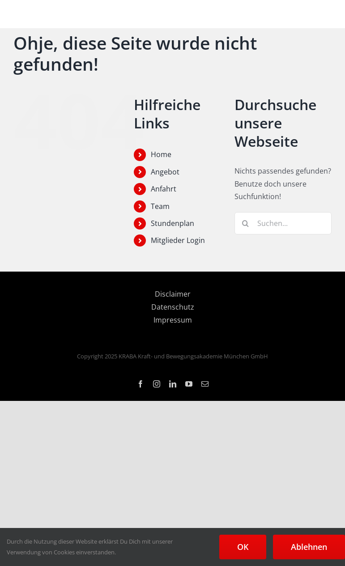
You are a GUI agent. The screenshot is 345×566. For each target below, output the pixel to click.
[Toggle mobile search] (308, 14)
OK (242, 546)
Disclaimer (173, 294)
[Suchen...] (283, 223)
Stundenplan (172, 223)
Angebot (165, 172)
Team (160, 206)
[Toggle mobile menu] (327, 14)
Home (161, 154)
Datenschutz (172, 307)
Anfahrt (163, 189)
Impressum (172, 320)
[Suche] (245, 223)
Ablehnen (309, 546)
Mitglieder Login (178, 240)
